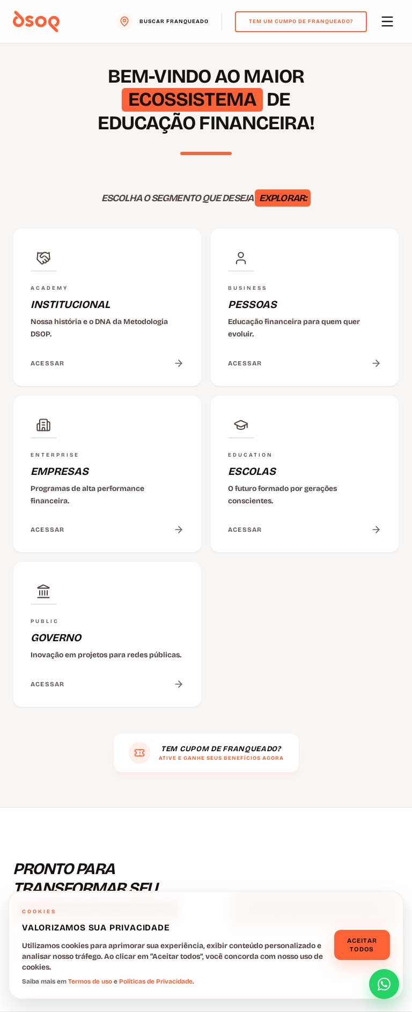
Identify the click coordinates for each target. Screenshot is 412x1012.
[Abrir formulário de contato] (384, 984)
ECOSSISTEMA (192, 99)
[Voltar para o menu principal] (36, 21)
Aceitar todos (362, 945)
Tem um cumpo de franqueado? (301, 21)
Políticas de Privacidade (156, 981)
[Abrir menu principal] (387, 21)
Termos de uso (90, 981)
